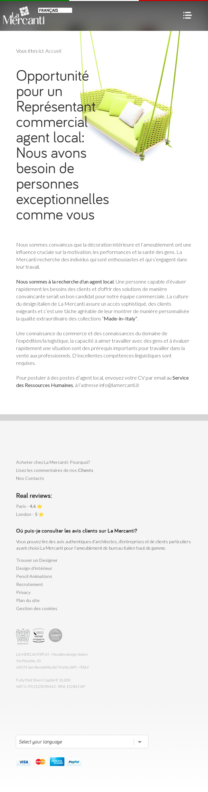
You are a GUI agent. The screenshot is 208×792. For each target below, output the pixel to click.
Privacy (23, 592)
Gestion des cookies (36, 608)
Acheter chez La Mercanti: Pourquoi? (53, 462)
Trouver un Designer (37, 560)
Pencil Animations (34, 576)
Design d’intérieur (34, 568)
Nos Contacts (30, 478)
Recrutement (29, 584)
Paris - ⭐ (29, 506)
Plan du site (28, 600)
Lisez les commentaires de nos (54, 470)
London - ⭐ (30, 514)
